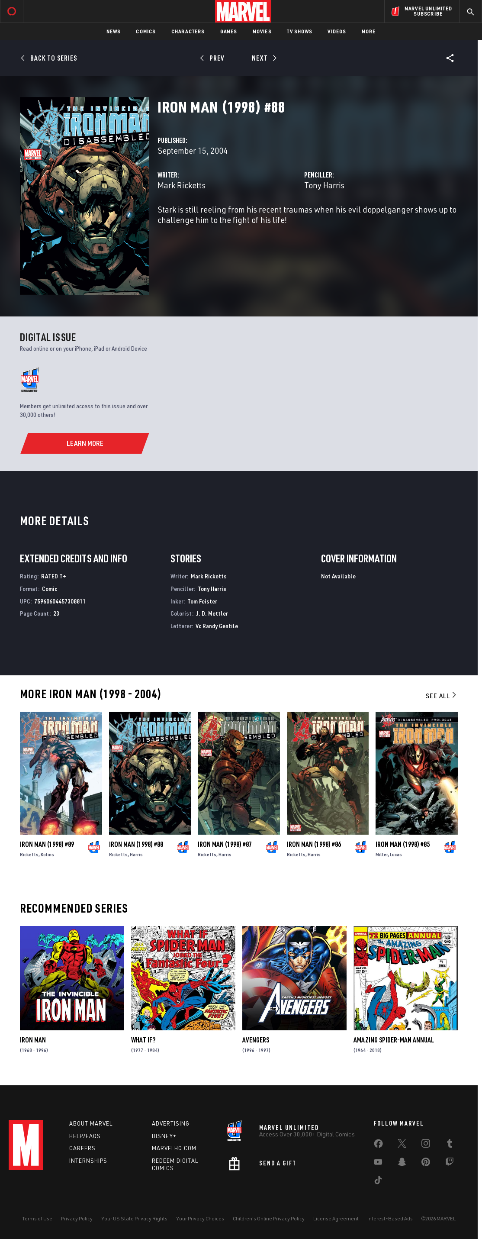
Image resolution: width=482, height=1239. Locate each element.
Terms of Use (37, 1218)
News (113, 31)
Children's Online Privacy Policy (269, 1218)
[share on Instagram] (425, 1145)
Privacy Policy (77, 1218)
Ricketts (29, 854)
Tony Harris (324, 185)
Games (228, 31)
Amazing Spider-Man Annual (393, 1040)
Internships (88, 1160)
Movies (262, 31)
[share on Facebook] (378, 1145)
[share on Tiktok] (378, 1182)
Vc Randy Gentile (217, 625)
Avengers (255, 1040)
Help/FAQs (85, 1136)
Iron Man (33, 1040)
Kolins (47, 854)
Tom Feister (202, 601)
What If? (143, 1040)
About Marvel (90, 1123)
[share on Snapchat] (402, 1163)
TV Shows (299, 31)
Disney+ (164, 1136)
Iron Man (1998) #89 (47, 844)
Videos (337, 31)
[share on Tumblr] (449, 1145)
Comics (145, 31)
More (369, 31)
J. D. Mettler (212, 613)
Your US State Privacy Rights (134, 1218)
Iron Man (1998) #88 (136, 844)
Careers (82, 1148)
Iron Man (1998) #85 (403, 844)
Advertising (171, 1123)
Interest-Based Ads (390, 1218)
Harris (136, 854)
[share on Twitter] (402, 1145)
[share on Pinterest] (425, 1163)
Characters (188, 31)
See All (442, 695)
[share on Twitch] (449, 1163)
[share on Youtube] (378, 1163)
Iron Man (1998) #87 (225, 844)
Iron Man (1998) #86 (314, 844)
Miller (382, 854)
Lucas (396, 854)
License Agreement (336, 1218)
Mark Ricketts (181, 185)
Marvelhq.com (174, 1148)
